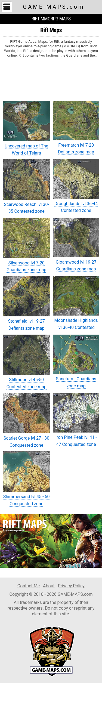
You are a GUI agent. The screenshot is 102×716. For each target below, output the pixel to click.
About (49, 585)
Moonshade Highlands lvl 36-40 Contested (76, 303)
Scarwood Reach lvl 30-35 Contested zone (26, 186)
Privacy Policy (71, 585)
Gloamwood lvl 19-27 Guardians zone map (76, 244)
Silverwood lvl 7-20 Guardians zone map (26, 245)
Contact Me (28, 585)
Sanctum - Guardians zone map (76, 361)
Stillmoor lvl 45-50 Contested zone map (26, 362)
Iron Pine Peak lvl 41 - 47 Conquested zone (76, 420)
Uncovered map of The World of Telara (26, 128)
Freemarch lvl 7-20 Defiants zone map (76, 128)
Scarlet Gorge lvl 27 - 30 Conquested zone (26, 420)
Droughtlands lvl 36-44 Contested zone (76, 186)
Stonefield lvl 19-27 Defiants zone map (26, 303)
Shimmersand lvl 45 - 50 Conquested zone (26, 478)
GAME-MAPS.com (54, 7)
